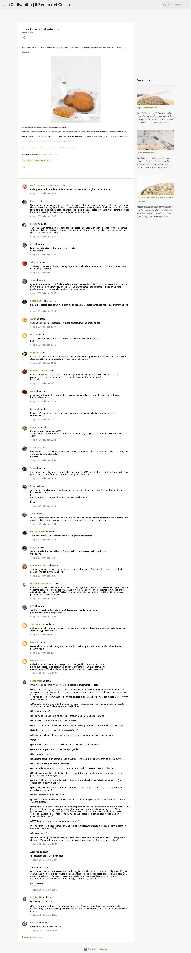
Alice (32, 513)
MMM (33, 606)
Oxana (33, 547)
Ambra (33, 391)
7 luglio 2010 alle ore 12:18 (43, 506)
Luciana (34, 409)
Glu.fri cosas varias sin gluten (44, 185)
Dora (32, 334)
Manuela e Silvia (38, 370)
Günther (34, 922)
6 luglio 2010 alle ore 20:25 (43, 311)
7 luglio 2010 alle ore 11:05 (43, 460)
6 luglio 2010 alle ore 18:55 (43, 236)
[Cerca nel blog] (175, 4)
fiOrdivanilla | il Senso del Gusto (38, 4)
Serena (33, 280)
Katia (32, 201)
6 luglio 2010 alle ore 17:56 (43, 193)
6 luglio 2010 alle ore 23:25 (43, 401)
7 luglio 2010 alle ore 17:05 (43, 558)
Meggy (33, 352)
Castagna (34, 427)
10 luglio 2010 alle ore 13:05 (43, 673)
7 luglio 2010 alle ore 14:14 (43, 539)
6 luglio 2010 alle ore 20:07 (43, 293)
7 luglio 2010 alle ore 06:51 (43, 419)
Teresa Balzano (37, 624)
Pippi (32, 486)
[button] (23, 38)
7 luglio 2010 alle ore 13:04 (43, 524)
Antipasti (27, 161)
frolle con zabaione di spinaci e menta (47, 154)
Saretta (33, 447)
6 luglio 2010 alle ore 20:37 (43, 327)
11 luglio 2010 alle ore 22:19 (43, 890)
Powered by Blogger (95, 949)
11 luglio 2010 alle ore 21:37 (43, 860)
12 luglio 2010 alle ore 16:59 (43, 915)
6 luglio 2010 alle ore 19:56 (43, 272)
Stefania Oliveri (37, 301)
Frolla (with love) (42, 161)
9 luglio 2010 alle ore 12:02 (43, 616)
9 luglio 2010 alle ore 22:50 (43, 634)
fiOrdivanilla (36, 681)
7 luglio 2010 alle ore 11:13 (43, 478)
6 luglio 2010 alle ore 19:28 (43, 254)
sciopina (34, 262)
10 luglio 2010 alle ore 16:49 (43, 844)
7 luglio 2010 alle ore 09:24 (43, 440)
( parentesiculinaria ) (40, 565)
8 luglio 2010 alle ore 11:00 (43, 576)
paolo (33, 244)
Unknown (34, 642)
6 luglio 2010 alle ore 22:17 (43, 383)
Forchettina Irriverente (40, 583)
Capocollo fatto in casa (147, 108)
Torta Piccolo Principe (147, 153)
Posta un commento (32, 937)
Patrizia (34, 224)
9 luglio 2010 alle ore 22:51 (43, 653)
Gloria (33, 319)
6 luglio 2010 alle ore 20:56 (43, 345)
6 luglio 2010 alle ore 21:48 (43, 363)
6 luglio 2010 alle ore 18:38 (43, 216)
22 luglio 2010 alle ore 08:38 (43, 930)
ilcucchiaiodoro (37, 532)
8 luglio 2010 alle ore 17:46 (43, 598)
